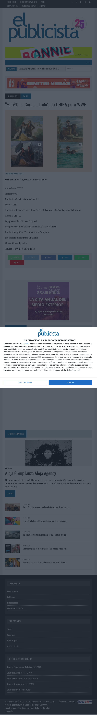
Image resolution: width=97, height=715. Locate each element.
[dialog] (48, 357)
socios (26, 344)
